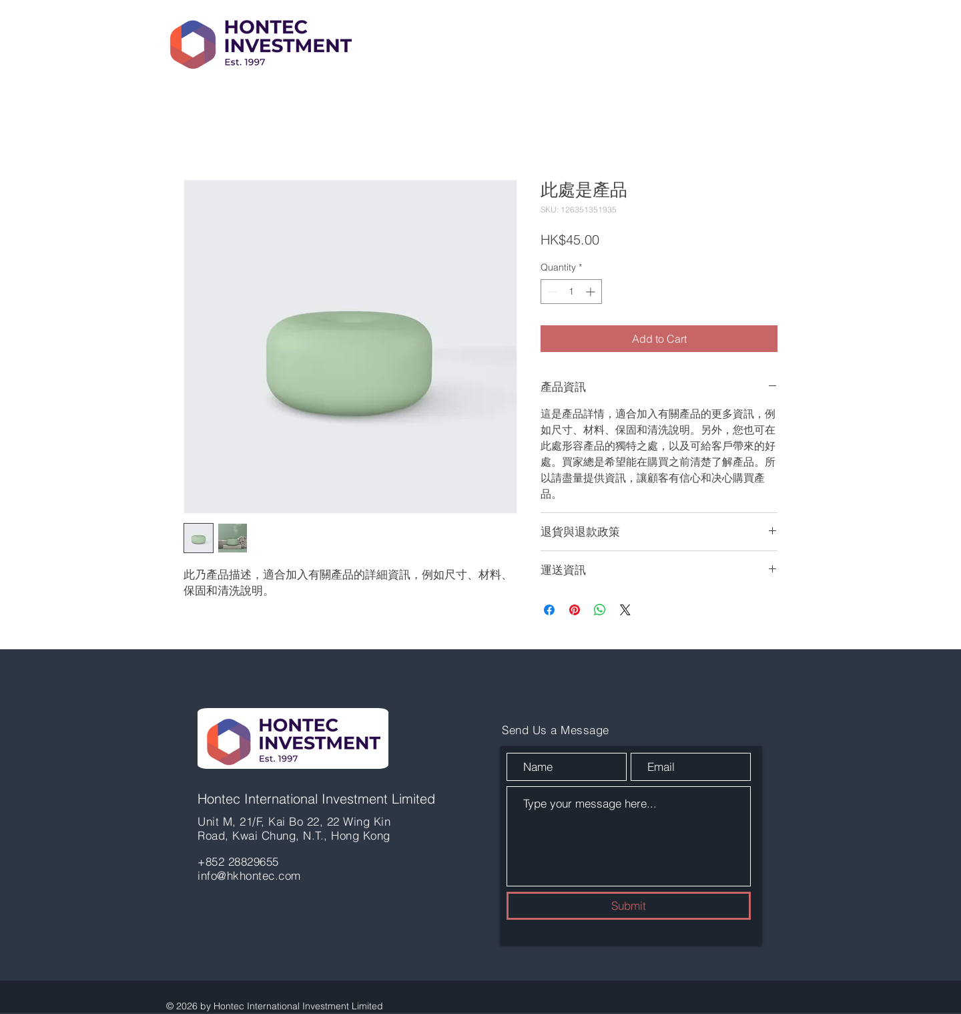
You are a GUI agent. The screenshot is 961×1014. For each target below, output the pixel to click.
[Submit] (629, 906)
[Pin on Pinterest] (575, 610)
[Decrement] (551, 291)
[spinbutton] (571, 291)
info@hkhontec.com (249, 875)
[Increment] (591, 291)
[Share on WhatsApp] (600, 610)
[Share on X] (625, 610)
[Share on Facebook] (549, 610)
